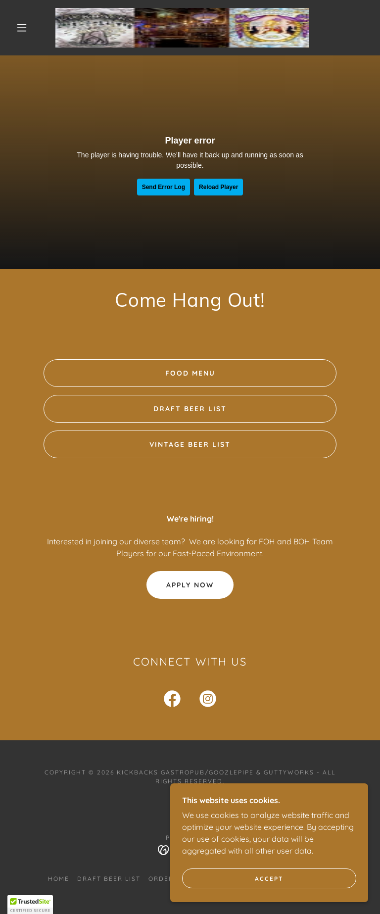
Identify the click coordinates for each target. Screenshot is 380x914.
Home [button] (58, 878)
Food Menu (190, 373)
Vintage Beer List (190, 444)
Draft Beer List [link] (109, 878)
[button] (22, 28)
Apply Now (190, 584)
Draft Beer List (190, 408)
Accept (269, 878)
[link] (182, 28)
